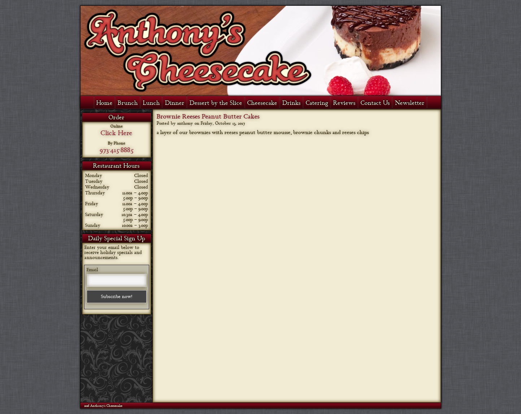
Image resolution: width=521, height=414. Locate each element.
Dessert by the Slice (216, 103)
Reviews (344, 103)
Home (104, 103)
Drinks (291, 103)
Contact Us (375, 103)
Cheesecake (262, 103)
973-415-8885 (117, 150)
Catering (317, 103)
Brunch (128, 103)
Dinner (174, 103)
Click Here (117, 133)
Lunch (151, 103)
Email (92, 269)
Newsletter (410, 103)
